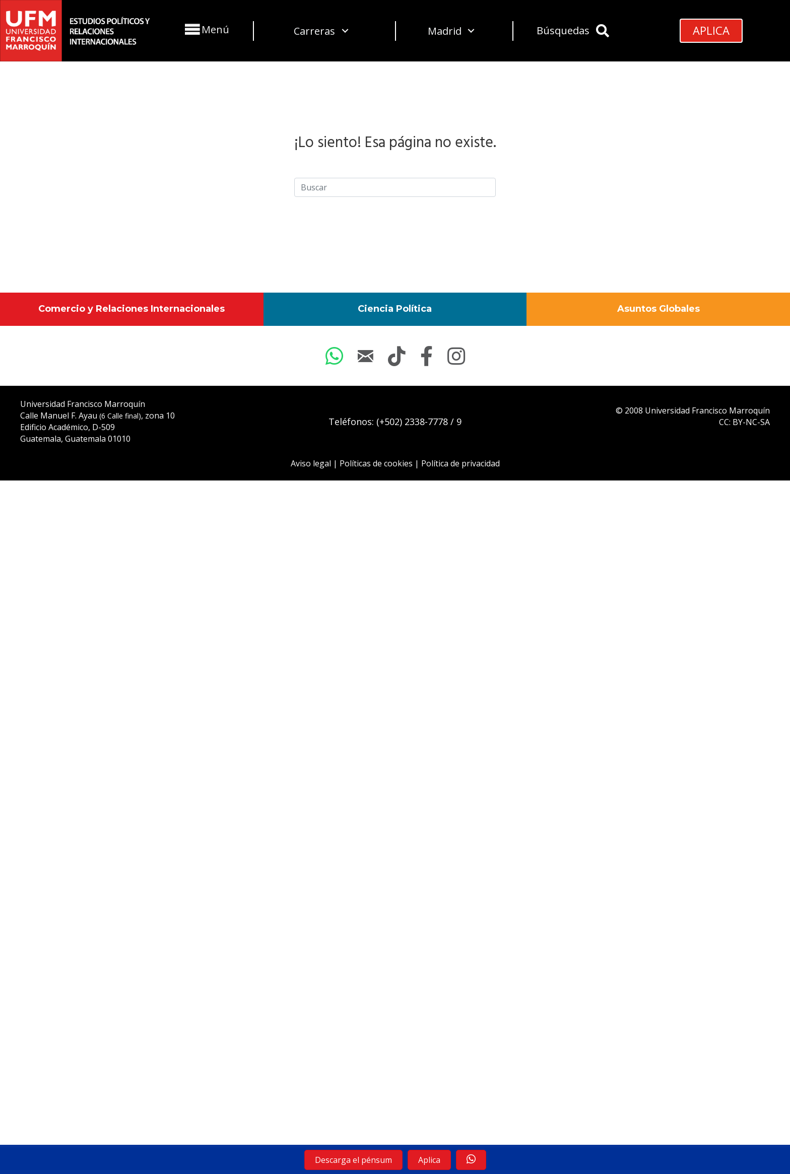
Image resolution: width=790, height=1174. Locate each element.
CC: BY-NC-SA (744, 422)
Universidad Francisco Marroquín (82, 403)
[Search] (395, 187)
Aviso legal (311, 463)
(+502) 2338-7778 (412, 422)
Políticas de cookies (376, 463)
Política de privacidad (460, 463)
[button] (205, 29)
